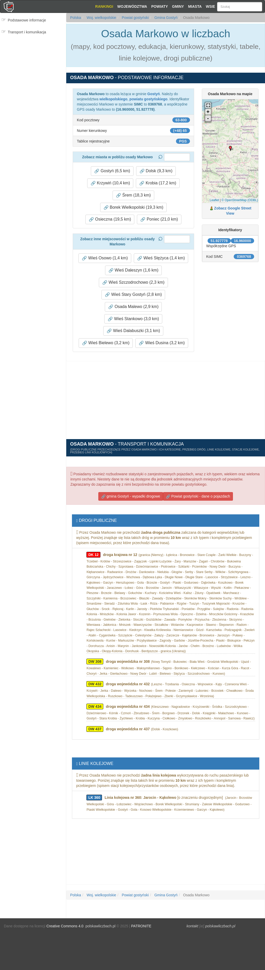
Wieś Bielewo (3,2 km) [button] (106, 343)
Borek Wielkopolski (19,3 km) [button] (134, 207)
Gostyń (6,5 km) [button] (112, 171)
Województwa (132, 6)
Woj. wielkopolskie (101, 18)
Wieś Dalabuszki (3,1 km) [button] (133, 330)
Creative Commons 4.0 (64, 926)
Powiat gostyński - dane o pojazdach (198, 496)
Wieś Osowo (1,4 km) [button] (105, 258)
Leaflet (214, 200)
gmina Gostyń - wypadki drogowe (130, 496)
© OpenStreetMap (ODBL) (240, 200)
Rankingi (104, 6)
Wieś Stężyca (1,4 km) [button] (161, 258)
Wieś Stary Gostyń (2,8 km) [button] (133, 294)
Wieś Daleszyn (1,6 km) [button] (133, 270)
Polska (75, 18)
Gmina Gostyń (165, 18)
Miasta (195, 6)
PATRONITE (141, 926)
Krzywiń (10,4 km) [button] (110, 183)
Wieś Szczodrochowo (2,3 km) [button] (133, 282)
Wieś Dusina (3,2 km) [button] (162, 343)
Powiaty (159, 6)
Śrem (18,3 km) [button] (133, 195)
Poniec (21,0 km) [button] (159, 219)
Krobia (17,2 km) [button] (157, 183)
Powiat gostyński (135, 18)
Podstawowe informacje (27, 20)
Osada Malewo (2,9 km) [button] (133, 306)
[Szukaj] (239, 6)
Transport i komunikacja (27, 32)
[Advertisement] (33, 59)
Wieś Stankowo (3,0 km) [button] (133, 319)
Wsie (210, 6)
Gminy (178, 6)
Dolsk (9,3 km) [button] (156, 171)
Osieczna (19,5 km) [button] (110, 219)
